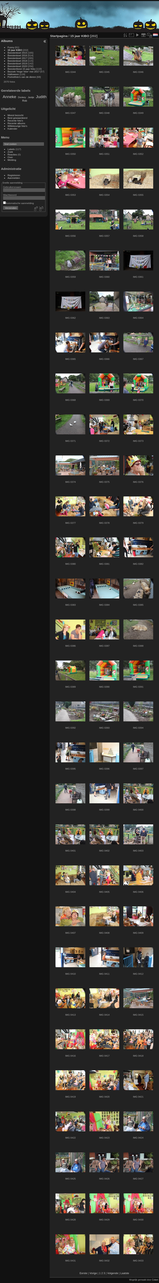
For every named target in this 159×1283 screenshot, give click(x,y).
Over (10, 157)
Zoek (10, 151)
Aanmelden (14, 178)
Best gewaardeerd (18, 118)
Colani (155, 1279)
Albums (7, 41)
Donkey (22, 97)
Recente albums (16, 123)
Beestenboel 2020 (17, 66)
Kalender (12, 128)
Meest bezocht (16, 115)
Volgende (112, 1273)
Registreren (14, 175)
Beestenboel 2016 (17, 55)
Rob (24, 100)
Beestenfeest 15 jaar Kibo (22, 68)
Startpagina (59, 36)
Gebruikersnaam (12, 187)
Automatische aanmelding (18, 203)
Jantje (31, 97)
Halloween (13, 74)
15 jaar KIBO (15, 50)
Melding (12, 160)
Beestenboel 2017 (17, 58)
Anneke (9, 97)
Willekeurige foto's (17, 126)
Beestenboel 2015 (17, 52)
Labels (11, 149)
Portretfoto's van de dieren (22, 77)
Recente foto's (15, 120)
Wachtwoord (10, 194)
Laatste (124, 1273)
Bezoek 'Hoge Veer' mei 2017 (24, 71)
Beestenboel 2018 (17, 60)
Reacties (12, 154)
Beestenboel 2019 (17, 63)
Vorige (93, 1273)
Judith (41, 97)
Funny (11, 47)
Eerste (83, 1273)
